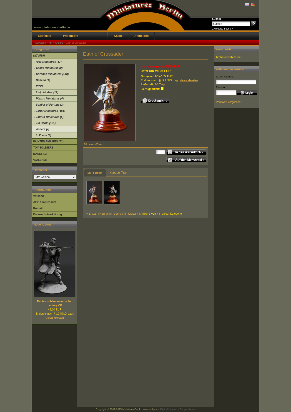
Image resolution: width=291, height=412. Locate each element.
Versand (38, 196)
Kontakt (38, 208)
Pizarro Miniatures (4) (50, 98)
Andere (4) (42, 129)
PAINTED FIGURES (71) (48, 141)
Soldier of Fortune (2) (49, 104)
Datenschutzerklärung (47, 214)
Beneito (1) (43, 80)
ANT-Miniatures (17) (49, 61)
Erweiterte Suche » (222, 28)
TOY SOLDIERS (43, 147)
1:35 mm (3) (43, 135)
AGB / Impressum (44, 202)
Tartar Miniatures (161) (50, 110)
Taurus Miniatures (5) (49, 117)
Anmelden (141, 35)
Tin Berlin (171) (45, 123)
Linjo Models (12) (47, 92)
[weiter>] (133, 213)
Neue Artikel (42, 224)
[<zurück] (105, 213)
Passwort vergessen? (229, 102)
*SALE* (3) (40, 159)
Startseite (44, 35)
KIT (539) (39, 55)
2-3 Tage (160, 84)
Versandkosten (55, 317)
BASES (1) (40, 153)
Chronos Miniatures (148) (52, 74)
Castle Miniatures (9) (49, 67)
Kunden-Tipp (118, 172)
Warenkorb (70, 35)
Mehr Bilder (95, 172)
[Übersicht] (119, 213)
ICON (39, 86)
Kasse (118, 35)
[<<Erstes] (91, 213)
